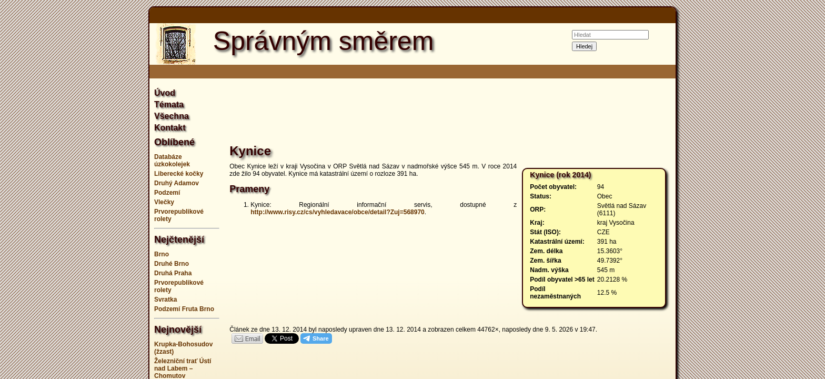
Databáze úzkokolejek (172, 160)
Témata (169, 104)
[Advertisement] (97, 189)
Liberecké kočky (178, 173)
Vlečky (164, 202)
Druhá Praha (173, 273)
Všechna (171, 116)
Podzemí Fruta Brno (184, 309)
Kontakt (170, 127)
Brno (161, 254)
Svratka (165, 299)
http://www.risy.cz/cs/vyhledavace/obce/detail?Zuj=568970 (337, 212)
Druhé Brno (171, 263)
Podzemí (167, 192)
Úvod (164, 92)
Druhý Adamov (176, 183)
